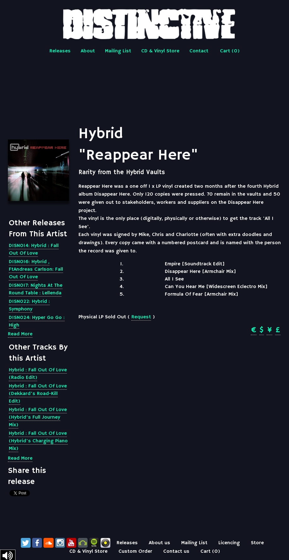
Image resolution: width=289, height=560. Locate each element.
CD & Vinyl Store (160, 51)
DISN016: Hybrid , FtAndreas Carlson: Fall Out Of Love (36, 269)
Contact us (176, 551)
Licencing (229, 543)
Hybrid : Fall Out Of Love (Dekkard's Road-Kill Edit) (38, 393)
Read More (20, 334)
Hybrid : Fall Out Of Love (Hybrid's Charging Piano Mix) (38, 441)
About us (159, 543)
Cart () (230, 51)
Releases (60, 51)
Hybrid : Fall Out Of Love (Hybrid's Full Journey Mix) (38, 417)
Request (141, 317)
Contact (198, 51)
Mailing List (118, 51)
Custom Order (135, 551)
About (88, 51)
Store (257, 543)
